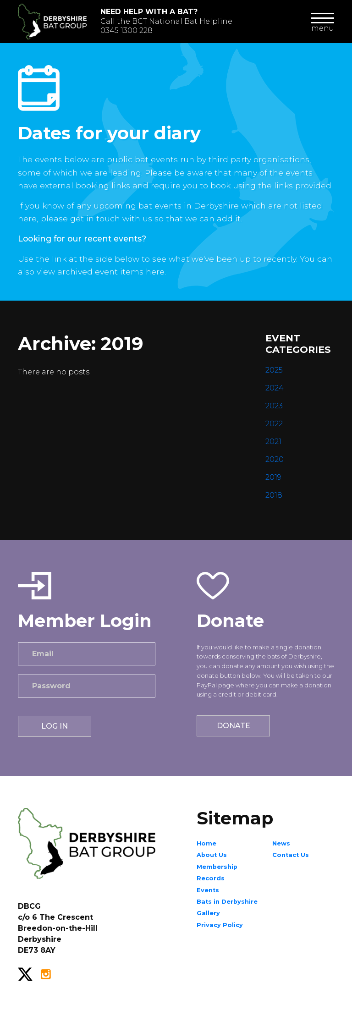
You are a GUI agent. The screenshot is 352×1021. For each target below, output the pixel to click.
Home (206, 843)
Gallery (208, 913)
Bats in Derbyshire (227, 901)
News (281, 843)
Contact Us (290, 854)
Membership (217, 866)
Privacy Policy (220, 925)
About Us (212, 854)
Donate (233, 725)
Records (211, 878)
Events (208, 890)
